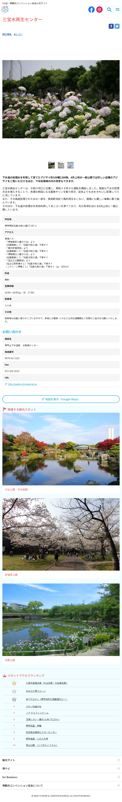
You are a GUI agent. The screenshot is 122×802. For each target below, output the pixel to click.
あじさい (18, 34)
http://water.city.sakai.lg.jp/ (22, 384)
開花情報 (6, 34)
